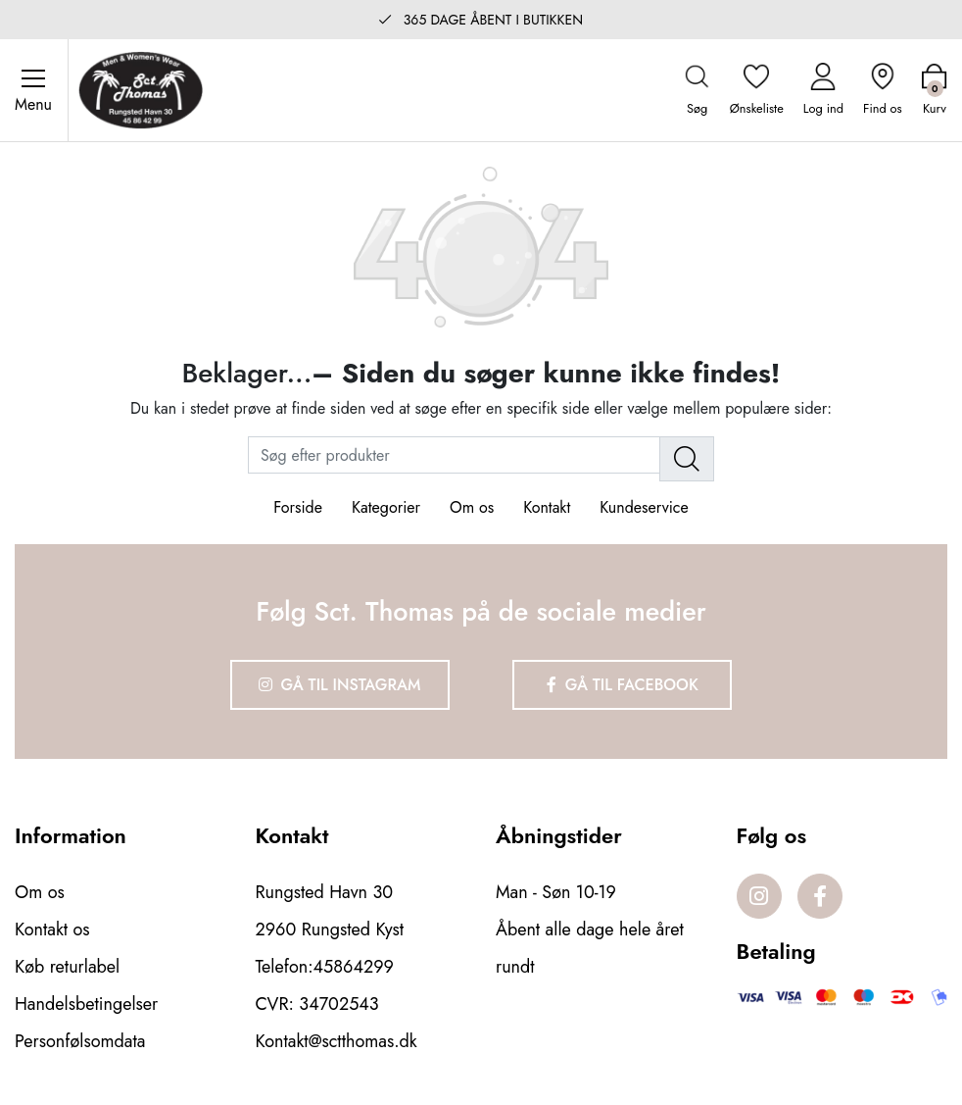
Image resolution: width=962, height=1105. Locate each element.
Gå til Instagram (340, 685)
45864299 (353, 966)
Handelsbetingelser (86, 1004)
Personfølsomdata (80, 1041)
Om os (472, 507)
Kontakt (546, 507)
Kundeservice (644, 507)
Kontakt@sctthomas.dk (336, 1041)
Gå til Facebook (622, 685)
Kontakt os (52, 929)
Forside (297, 507)
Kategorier (386, 507)
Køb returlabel (67, 966)
